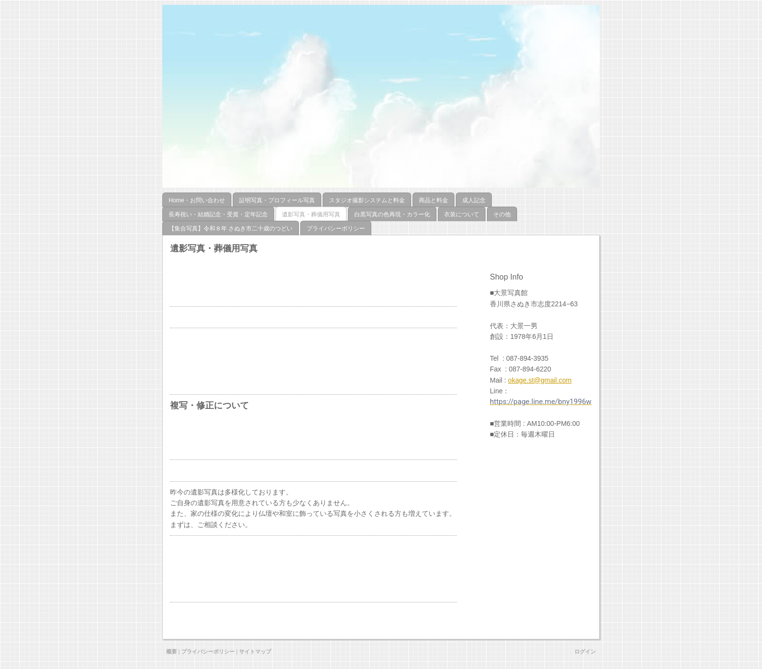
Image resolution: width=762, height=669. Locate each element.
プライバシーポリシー (208, 651)
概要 (171, 651)
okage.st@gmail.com (540, 380)
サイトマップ (255, 651)
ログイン (585, 651)
